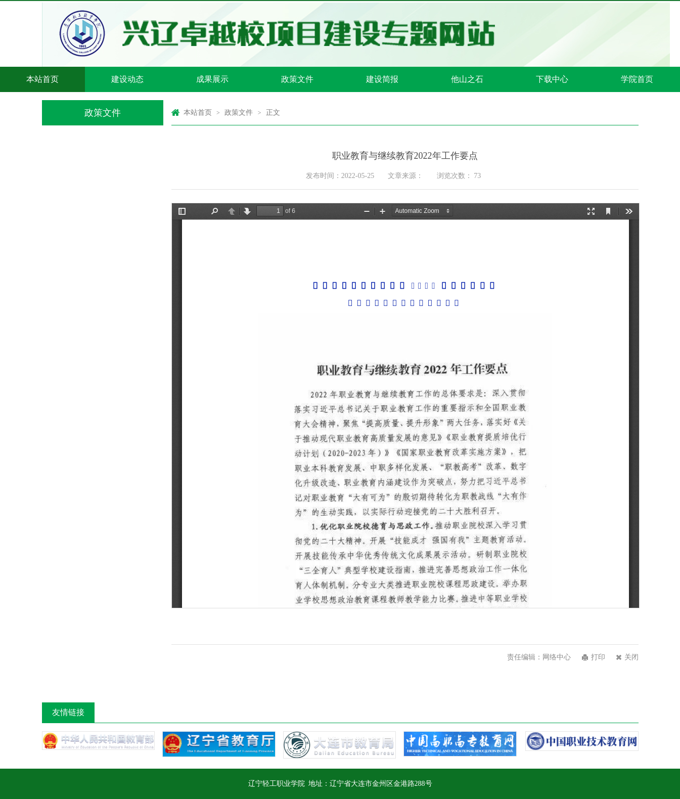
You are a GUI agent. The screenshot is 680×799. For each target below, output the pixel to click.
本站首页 (42, 79)
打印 (598, 657)
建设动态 (127, 79)
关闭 (631, 657)
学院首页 (637, 79)
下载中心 (552, 79)
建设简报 (382, 79)
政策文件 (297, 79)
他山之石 (467, 79)
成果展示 (212, 79)
